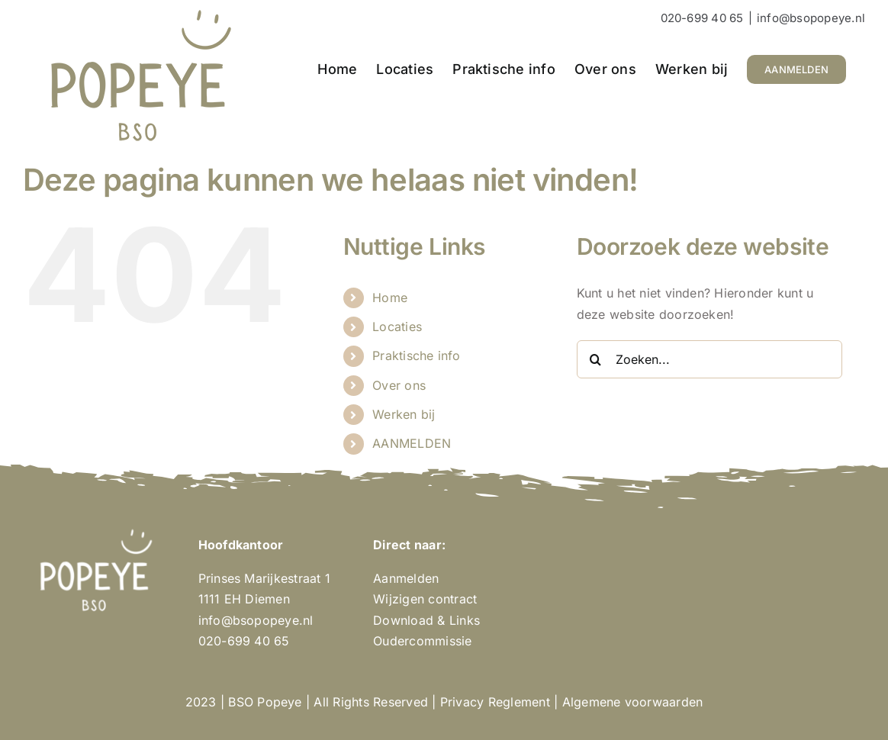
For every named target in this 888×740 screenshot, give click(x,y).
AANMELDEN (411, 443)
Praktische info (416, 355)
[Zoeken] (596, 359)
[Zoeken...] (709, 359)
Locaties (397, 326)
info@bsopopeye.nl (811, 18)
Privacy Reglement (495, 701)
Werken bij (403, 414)
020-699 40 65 (702, 18)
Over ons (399, 385)
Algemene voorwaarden (632, 701)
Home (389, 297)
